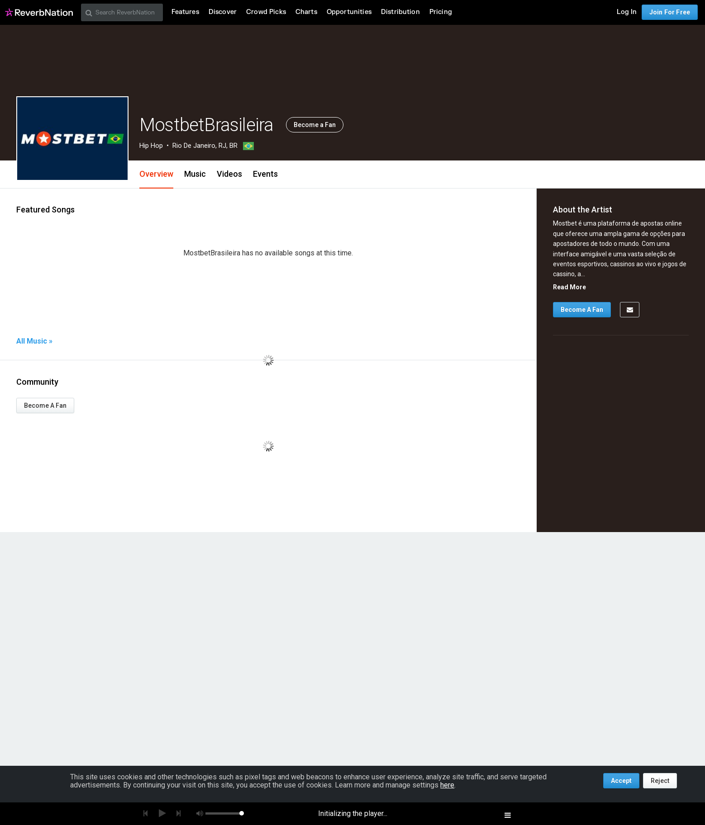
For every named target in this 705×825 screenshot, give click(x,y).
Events (265, 174)
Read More (569, 287)
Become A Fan (45, 405)
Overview (156, 174)
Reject (660, 780)
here (447, 785)
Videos (229, 174)
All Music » (34, 341)
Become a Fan (315, 124)
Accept (621, 780)
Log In (627, 12)
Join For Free (669, 12)
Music (195, 174)
